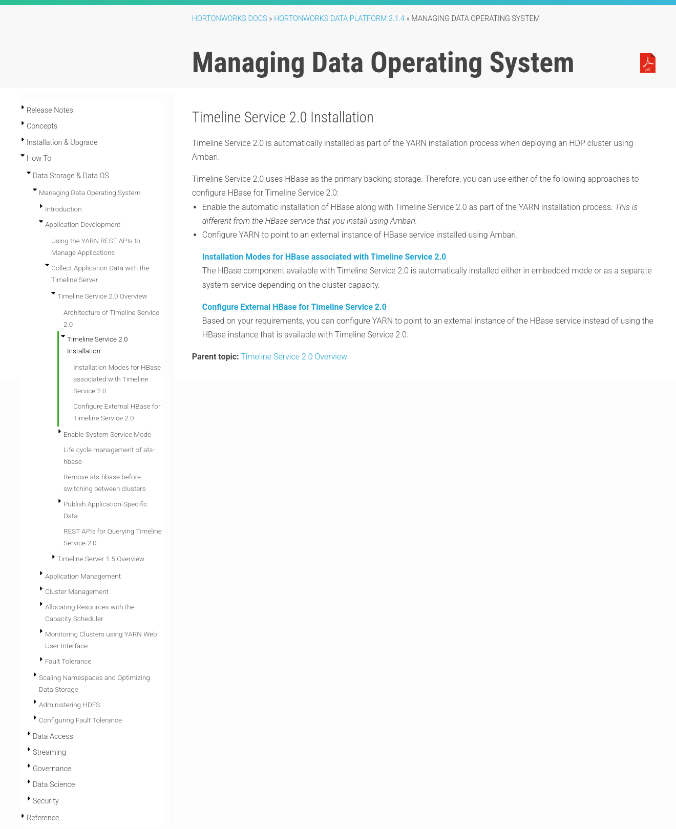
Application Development (82, 224)
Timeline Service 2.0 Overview (102, 296)
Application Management (83, 576)
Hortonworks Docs (229, 18)
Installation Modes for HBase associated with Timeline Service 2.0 (117, 379)
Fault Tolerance (68, 661)
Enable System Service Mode (107, 434)
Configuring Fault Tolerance (80, 720)
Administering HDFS (69, 704)
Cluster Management (77, 591)
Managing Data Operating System (89, 192)
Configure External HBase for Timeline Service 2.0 (294, 307)
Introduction (63, 209)
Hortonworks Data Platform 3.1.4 (339, 18)
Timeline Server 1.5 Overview (100, 559)
